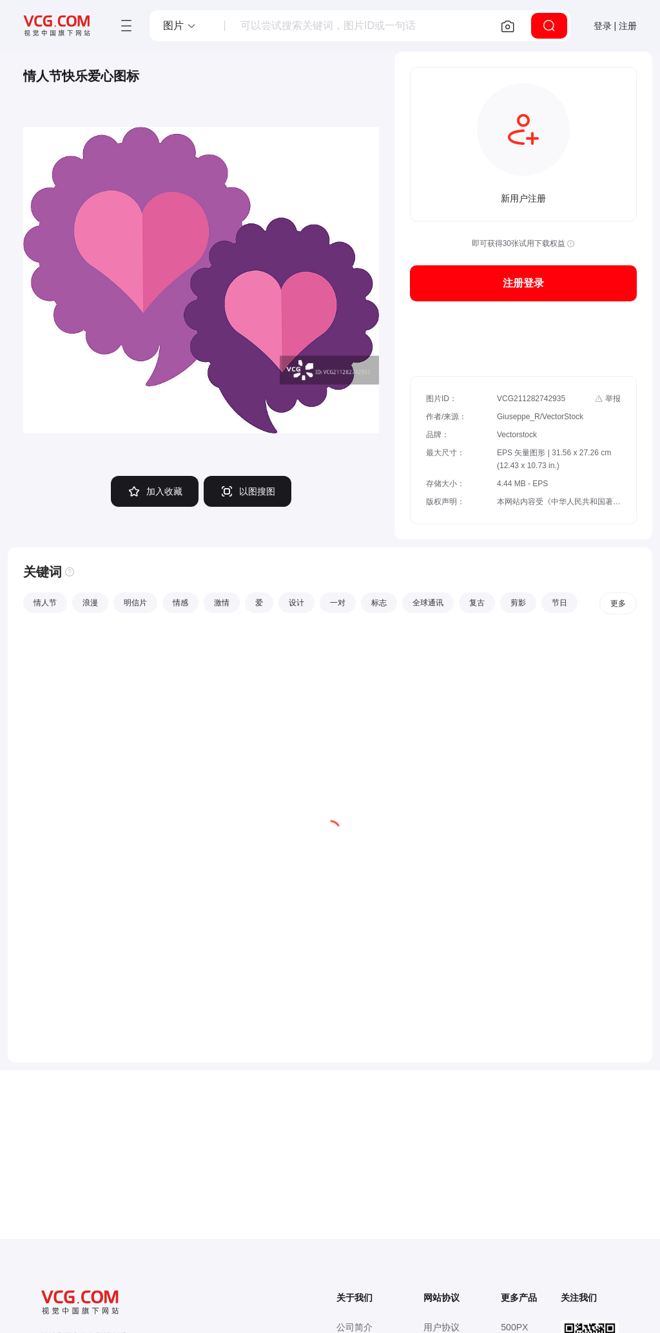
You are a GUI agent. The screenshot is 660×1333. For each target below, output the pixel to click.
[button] (179, 26)
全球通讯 (427, 602)
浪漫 (90, 602)
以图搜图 (247, 491)
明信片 (135, 602)
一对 (337, 602)
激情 (221, 602)
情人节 (45, 602)
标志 (379, 602)
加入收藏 (154, 491)
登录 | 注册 (615, 26)
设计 (296, 602)
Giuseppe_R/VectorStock (540, 416)
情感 (180, 602)
